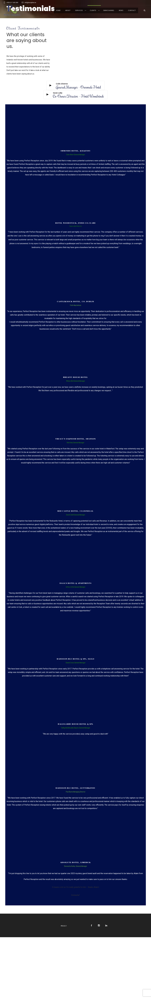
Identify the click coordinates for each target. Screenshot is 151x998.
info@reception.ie (30, 2)
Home (58, 10)
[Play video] (75, 85)
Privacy (64, 926)
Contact (132, 10)
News (121, 10)
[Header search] (144, 10)
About (68, 10)
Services (79, 10)
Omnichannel (108, 10)
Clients (93, 10)
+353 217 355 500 (12, 2)
